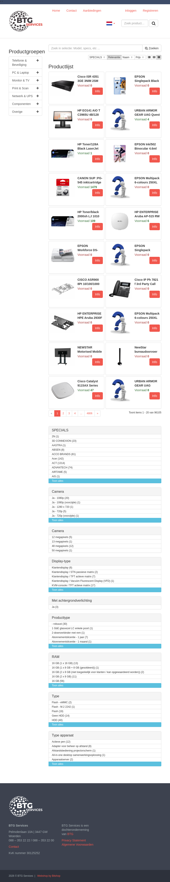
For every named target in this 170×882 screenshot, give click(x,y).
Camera (58, 491)
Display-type (61, 561)
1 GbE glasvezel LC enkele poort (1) (72, 628)
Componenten (25, 104)
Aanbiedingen (92, 10)
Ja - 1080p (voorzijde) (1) (66, 502)
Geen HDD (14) (61, 715)
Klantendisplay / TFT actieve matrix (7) (73, 576)
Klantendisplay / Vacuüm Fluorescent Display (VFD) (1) (83, 581)
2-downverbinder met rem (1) (68, 632)
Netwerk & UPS (25, 96)
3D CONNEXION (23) (64, 441)
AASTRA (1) (59, 445)
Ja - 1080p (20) (60, 498)
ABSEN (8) (58, 449)
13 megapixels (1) (62, 541)
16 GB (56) (58, 681)
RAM (56, 657)
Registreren (150, 10)
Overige (25, 112)
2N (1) (55, 436)
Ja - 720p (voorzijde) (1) (65, 515)
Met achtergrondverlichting (72, 600)
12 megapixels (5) (62, 537)
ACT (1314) (58, 463)
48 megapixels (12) (63, 546)
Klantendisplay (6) (62, 567)
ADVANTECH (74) (62, 467)
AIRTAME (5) (59, 472)
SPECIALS (97, 57)
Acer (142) (58, 458)
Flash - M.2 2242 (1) (63, 707)
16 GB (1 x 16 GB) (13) (65, 663)
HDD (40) (57, 720)
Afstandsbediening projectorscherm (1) (74, 750)
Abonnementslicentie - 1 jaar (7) (70, 637)
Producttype (61, 617)
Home (56, 10)
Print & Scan (25, 88)
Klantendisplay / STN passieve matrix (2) (75, 572)
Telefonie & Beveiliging (25, 62)
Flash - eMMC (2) (62, 702)
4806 (89, 413)
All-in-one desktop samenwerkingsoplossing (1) (78, 755)
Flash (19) (57, 711)
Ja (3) (55, 607)
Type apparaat (63, 735)
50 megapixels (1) (62, 550)
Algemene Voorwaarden (77, 844)
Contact (71, 10)
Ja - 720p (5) (59, 511)
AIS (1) (56, 476)
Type (55, 696)
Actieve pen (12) (61, 741)
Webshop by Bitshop (48, 875)
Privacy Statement (74, 840)
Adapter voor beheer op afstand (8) (72, 746)
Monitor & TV (25, 80)
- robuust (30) (59, 624)
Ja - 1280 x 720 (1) (62, 507)
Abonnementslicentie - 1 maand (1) (72, 641)
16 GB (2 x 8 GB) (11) (64, 676)
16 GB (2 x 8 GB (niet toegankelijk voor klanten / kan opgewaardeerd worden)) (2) (98, 672)
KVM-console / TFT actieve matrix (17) (73, 585)
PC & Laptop (25, 72)
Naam (128, 57)
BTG (70, 834)
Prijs (140, 57)
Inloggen (131, 10)
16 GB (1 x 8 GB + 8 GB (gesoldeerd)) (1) (75, 667)
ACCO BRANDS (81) (64, 454)
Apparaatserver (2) (62, 759)
